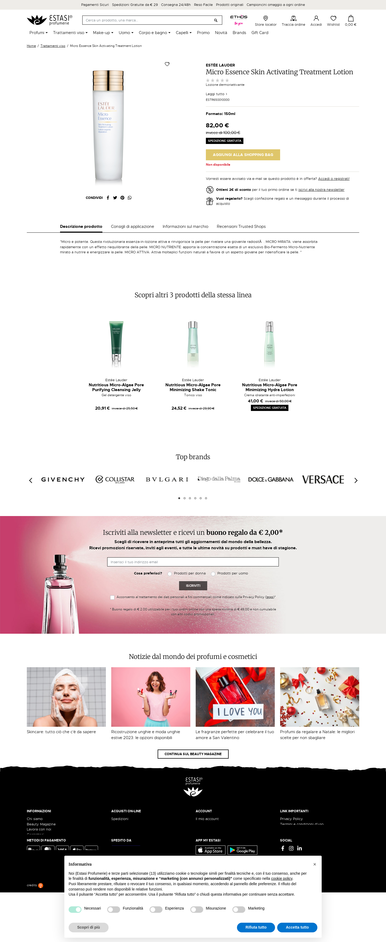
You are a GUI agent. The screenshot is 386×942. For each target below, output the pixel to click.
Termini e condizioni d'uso (302, 813)
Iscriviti (193, 575)
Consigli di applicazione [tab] (132, 226)
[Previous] (30, 470)
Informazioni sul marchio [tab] (185, 226)
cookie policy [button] (281, 878)
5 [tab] (200, 487)
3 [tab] (190, 487)
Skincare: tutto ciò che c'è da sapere (61, 721)
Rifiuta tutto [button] (256, 927)
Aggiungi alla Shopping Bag (243, 154)
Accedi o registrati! (334, 178)
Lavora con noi (39, 818)
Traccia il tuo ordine (127, 824)
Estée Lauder (220, 65)
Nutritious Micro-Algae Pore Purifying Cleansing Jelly (116, 377)
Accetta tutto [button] (297, 927)
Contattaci (35, 824)
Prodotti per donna (190, 563)
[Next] (355, 470)
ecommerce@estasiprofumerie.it (53, 859)
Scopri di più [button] (88, 927)
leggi (269, 586)
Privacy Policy (291, 808)
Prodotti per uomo (232, 563)
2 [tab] (184, 487)
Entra (200, 813)
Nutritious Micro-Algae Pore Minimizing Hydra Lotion (269, 377)
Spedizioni (119, 808)
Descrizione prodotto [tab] (81, 226)
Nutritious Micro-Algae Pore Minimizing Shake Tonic (193, 377)
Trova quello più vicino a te (51, 874)
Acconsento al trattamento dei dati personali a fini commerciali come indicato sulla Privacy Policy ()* (196, 586)
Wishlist (333, 21)
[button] (314, 864)
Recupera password (212, 824)
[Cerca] (152, 20)
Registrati (203, 818)
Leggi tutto (217, 94)
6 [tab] (206, 487)
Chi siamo (35, 808)
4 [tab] (195, 487)
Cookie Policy (291, 818)
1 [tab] (179, 487)
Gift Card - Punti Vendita (300, 824)
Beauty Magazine (41, 813)
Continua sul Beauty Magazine (193, 743)
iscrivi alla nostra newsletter (321, 189)
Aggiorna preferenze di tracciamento (311, 834)
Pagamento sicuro (126, 818)
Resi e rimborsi (123, 813)
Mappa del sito (292, 829)
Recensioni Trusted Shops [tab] (241, 226)
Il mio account (207, 808)
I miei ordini (205, 834)
